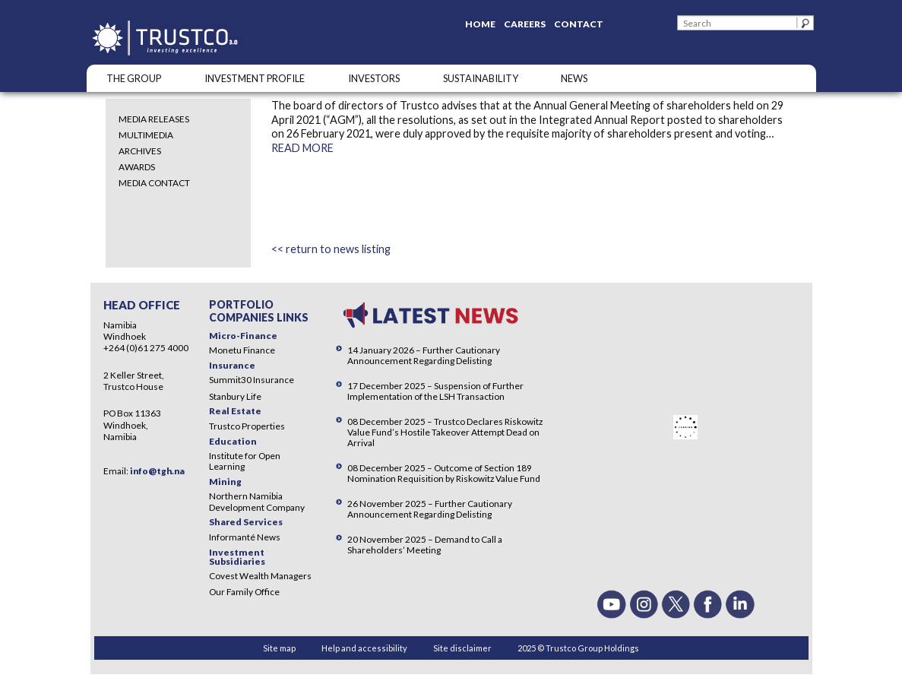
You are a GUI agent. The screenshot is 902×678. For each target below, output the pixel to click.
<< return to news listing (331, 248)
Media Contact (154, 183)
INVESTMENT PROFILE (254, 78)
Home (480, 24)
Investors (374, 78)
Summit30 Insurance (251, 379)
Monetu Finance (242, 350)
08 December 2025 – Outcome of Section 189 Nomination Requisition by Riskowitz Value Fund (443, 473)
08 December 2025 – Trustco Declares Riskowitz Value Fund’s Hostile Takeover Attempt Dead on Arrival (445, 432)
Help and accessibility (364, 648)
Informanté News (244, 537)
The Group (133, 78)
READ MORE (302, 147)
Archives (140, 151)
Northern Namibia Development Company (257, 501)
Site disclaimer (462, 648)
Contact (578, 24)
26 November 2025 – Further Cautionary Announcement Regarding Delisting (429, 509)
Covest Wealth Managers (260, 575)
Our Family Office (244, 591)
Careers (525, 24)
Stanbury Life (235, 396)
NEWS (574, 78)
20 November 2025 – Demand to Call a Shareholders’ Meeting (424, 545)
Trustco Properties (247, 426)
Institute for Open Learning (244, 461)
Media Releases (154, 119)
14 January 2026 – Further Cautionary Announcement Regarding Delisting (423, 355)
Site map (279, 648)
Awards (137, 167)
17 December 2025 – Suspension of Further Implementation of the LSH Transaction (435, 391)
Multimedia (146, 135)
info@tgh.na (157, 471)
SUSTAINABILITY (480, 78)
